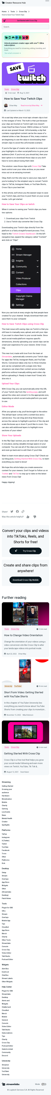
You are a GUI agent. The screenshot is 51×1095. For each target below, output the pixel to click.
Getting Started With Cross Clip (28, 459)
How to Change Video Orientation (23, 635)
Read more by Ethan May (31, 105)
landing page (32, 392)
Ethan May (22, 654)
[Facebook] (17, 512)
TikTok (16, 473)
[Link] (23, 511)
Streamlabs (7, 356)
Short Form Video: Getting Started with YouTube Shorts (23, 694)
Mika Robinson (28, 715)
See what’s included (13, 53)
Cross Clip (23, 11)
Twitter (5, 473)
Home (4, 11)
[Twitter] (11, 512)
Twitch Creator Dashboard (23, 234)
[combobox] (25, 27)
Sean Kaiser (24, 772)
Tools (13, 11)
